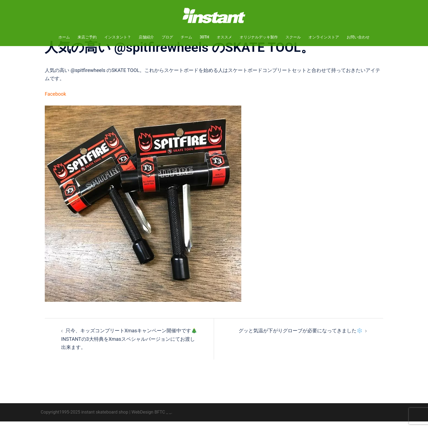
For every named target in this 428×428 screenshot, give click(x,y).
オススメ (224, 37)
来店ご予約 (87, 37)
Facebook (55, 100)
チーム (186, 37)
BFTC (159, 418)
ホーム (64, 37)
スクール (293, 37)
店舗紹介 (146, 37)
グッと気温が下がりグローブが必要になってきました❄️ (300, 337)
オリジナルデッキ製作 (259, 37)
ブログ (167, 37)
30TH (204, 37)
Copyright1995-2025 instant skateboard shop (84, 418)
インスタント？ (117, 37)
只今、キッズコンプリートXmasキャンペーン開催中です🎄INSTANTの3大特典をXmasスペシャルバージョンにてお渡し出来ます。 (129, 345)
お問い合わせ (358, 37)
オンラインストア (323, 37)
